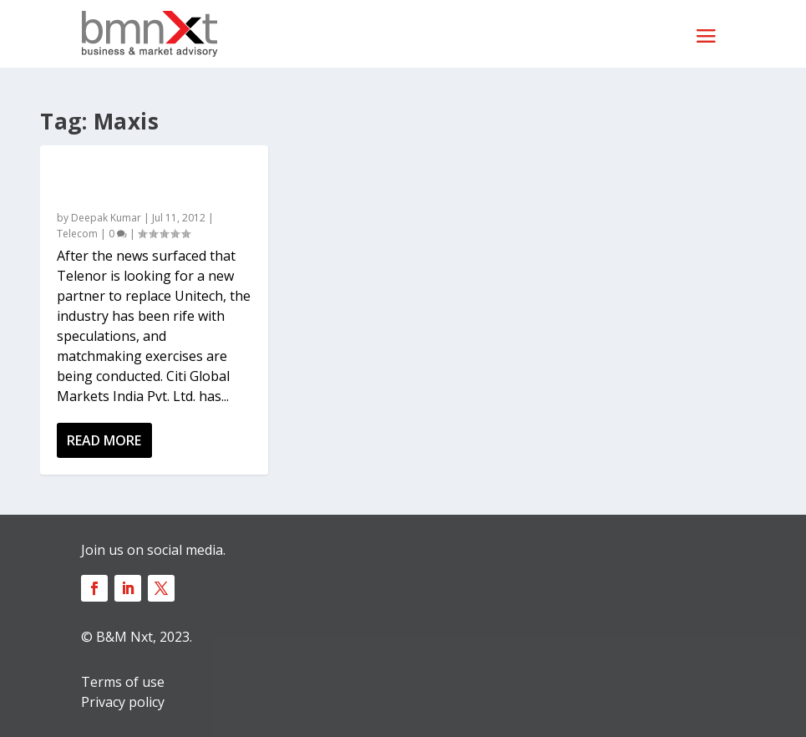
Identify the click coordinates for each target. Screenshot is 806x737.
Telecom (77, 233)
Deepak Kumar (106, 218)
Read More (104, 440)
